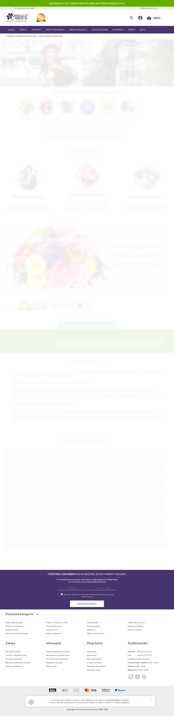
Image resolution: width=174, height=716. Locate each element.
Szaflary (132, 540)
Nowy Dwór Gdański (155, 528)
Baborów (10, 507)
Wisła (132, 544)
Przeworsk (19, 494)
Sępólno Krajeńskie (56, 537)
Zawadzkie (64, 547)
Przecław (156, 491)
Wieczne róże (52, 630)
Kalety (51, 519)
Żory (135, 457)
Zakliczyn (39, 547)
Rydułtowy (10, 537)
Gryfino (36, 477)
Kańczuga (77, 519)
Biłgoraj (37, 468)
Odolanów (44, 530)
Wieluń (105, 544)
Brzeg (145, 468)
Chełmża (148, 510)
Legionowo (160, 459)
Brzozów (159, 468)
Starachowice (83, 461)
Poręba (153, 533)
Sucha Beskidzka (103, 498)
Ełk (150, 457)
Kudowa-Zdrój (31, 524)
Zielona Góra (54, 452)
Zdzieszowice (51, 505)
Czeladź (160, 471)
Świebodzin (150, 498)
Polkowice (123, 491)
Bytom (45, 452)
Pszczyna (40, 494)
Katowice (84, 450)
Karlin (162, 477)
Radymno (98, 535)
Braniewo (19, 510)
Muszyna (52, 528)
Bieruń (66, 507)
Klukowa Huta (102, 480)
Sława (104, 496)
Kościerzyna (142, 480)
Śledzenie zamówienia (96, 666)
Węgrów (89, 544)
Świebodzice (88, 542)
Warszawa (9, 450)
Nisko (148, 487)
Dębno (71, 473)
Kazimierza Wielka (46, 480)
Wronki (22, 547)
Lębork (115, 482)
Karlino (86, 519)
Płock (132, 452)
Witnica (8, 503)
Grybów (51, 517)
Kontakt (31, 8)
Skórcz (131, 537)
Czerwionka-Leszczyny (114, 512)
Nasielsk (78, 528)
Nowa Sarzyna (119, 528)
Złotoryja (115, 547)
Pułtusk (65, 535)
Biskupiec (90, 507)
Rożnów (133, 494)
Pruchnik (40, 535)
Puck (47, 494)
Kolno (144, 519)
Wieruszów (114, 544)
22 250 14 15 (20, 8)
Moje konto (95, 643)
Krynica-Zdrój (76, 482)
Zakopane (161, 503)
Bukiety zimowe (12, 630)
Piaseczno (53, 461)
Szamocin (141, 540)
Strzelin (73, 540)
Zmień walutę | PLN (149, 8)
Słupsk (60, 454)
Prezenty (36, 29)
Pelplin (44, 533)
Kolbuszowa (135, 519)
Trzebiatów (67, 501)
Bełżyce (44, 507)
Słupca (148, 537)
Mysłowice (114, 454)
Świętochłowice (31, 461)
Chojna (64, 471)
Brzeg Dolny (52, 510)
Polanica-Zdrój (104, 491)
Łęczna (21, 526)
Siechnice (63, 496)
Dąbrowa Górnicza (114, 452)
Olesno (87, 489)
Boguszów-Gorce (114, 507)
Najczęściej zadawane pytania (17, 662)
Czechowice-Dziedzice (77, 512)
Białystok (93, 450)
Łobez (23, 484)
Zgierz (137, 459)
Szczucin (9, 542)
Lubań (106, 524)
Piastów (60, 533)
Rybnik (64, 452)
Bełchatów (113, 459)
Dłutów (78, 473)
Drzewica (141, 473)
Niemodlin (119, 487)
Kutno (67, 464)
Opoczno (120, 489)
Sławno (97, 496)
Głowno (47, 514)
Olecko (54, 530)
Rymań (24, 537)
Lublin (75, 450)
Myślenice (40, 487)
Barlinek (124, 466)
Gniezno (9, 457)
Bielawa (29, 468)
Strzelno (81, 540)
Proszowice (30, 535)
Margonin (63, 526)
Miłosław (129, 526)
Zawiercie (43, 461)
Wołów (14, 547)
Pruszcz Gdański (144, 491)
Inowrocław (75, 457)
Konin (122, 454)
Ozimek (10, 491)
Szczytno (18, 542)
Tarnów (161, 452)
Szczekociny (162, 540)
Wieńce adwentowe (95, 633)
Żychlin (8, 549)
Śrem (20, 498)
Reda (134, 535)
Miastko (134, 484)
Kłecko (107, 519)
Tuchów (8, 544)
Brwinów (42, 510)
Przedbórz (9, 494)
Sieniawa (88, 537)
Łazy (14, 526)
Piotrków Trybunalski (91, 457)
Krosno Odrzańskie (61, 482)
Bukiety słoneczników (14, 626)
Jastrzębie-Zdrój (71, 454)
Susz (109, 540)
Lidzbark (81, 524)
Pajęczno (20, 533)
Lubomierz (132, 524)
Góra (165, 514)
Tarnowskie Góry (33, 459)
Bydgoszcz (59, 450)
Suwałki (40, 457)
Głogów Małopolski (51, 475)
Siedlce (105, 454)
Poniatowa (144, 533)
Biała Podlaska (100, 459)
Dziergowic (10, 475)
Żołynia (153, 547)
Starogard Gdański (134, 461)
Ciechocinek (107, 471)
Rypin (31, 537)
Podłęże (84, 491)
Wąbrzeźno (52, 544)
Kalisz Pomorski (112, 477)
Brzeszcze (71, 510)
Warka (43, 544)
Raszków (119, 535)
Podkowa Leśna (72, 491)
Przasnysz (49, 535)
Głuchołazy (68, 514)
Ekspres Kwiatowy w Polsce (58, 651)
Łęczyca (28, 526)
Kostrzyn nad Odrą (157, 480)
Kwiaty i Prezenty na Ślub (57, 622)
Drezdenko (130, 473)
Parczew (29, 533)
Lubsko (61, 484)
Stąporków (46, 498)
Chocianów (158, 510)
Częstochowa (134, 450)
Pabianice (105, 457)
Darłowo (129, 512)
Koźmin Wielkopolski (93, 521)
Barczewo (36, 507)
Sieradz (54, 464)
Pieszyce (69, 533)
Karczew (155, 477)
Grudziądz (42, 454)
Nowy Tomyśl (11, 530)
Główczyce (57, 514)
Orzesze (99, 530)
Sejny (44, 537)
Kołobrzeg (45, 464)
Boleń (118, 468)
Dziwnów (30, 514)
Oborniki (35, 530)
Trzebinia (78, 501)
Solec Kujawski (13, 540)
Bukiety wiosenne (53, 633)
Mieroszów (82, 526)
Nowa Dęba (95, 528)
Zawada (30, 505)
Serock (55, 496)
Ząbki (119, 503)
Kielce (109, 450)
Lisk (17, 484)
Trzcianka (138, 542)
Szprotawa (24, 501)
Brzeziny (80, 510)
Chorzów (9, 454)
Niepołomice (130, 487)
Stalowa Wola (62, 459)
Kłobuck (73, 480)
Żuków (85, 505)
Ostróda (153, 489)
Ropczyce (161, 535)
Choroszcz (28, 512)
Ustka (101, 501)
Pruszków (143, 457)
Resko (125, 494)
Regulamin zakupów (54, 662)
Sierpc (96, 537)
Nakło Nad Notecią (65, 528)
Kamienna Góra (143, 477)
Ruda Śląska (74, 452)
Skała (71, 496)
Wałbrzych (140, 452)
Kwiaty (23, 29)
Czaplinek (134, 471)
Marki (127, 484)
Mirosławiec (139, 526)
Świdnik (20, 466)
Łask (155, 524)
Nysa (61, 464)
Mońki (8, 528)
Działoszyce (151, 473)
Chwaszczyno (50, 512)
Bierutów (75, 507)
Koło (159, 519)
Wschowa (81, 503)
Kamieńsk (67, 519)
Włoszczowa (33, 503)
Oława (79, 489)
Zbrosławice (84, 547)
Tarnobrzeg (148, 461)
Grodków (35, 517)
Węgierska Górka (77, 544)
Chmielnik (46, 471)
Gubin (43, 477)
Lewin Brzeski (57, 524)
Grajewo (26, 517)
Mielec (45, 459)
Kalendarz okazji (93, 670)
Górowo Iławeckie (13, 517)
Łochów (30, 484)
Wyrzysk (30, 547)
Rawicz (127, 535)
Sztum (33, 501)
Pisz (85, 533)
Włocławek (151, 452)
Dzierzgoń (20, 514)
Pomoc (132, 29)
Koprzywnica (41, 521)
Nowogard (70, 489)
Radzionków (109, 535)
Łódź (43, 450)
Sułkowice (101, 540)
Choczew (56, 471)
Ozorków (146, 530)
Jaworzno (51, 454)
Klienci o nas (51, 666)
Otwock (85, 464)
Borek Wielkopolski (149, 507)
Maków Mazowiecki (104, 484)
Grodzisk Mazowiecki (151, 475)
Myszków (59, 487)
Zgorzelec (63, 505)
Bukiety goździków (136, 626)
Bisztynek (46, 468)
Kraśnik (48, 482)
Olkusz (103, 489)
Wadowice (131, 501)
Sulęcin (125, 498)
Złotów (123, 547)
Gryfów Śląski (62, 517)
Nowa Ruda (106, 528)
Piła (128, 454)
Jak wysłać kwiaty (13, 651)
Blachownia (101, 507)
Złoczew (105, 547)
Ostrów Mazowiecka (120, 530)
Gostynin (141, 514)
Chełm (156, 457)
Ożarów (154, 530)
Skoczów (123, 537)
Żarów (137, 547)
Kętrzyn (64, 480)
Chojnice (29, 466)
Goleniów (86, 475)
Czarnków (62, 512)
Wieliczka (160, 501)
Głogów (154, 454)
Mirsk (148, 526)
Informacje (53, 643)
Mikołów (130, 464)
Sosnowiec (159, 450)
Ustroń (109, 501)
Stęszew (41, 540)
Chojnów (18, 512)
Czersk (100, 512)
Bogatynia (98, 468)
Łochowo (37, 526)
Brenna (27, 510)
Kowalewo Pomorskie (14, 482)
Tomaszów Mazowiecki (15, 459)
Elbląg (125, 452)
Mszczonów (25, 528)
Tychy (82, 452)
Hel (80, 517)
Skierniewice (95, 461)
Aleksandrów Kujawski (130, 505)
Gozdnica (137, 475)
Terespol (128, 542)
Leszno (114, 457)
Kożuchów (117, 521)
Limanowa (148, 482)
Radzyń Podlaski (98, 494)
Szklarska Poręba (30, 542)
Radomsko (19, 464)
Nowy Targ (60, 489)
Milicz (121, 526)
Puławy (122, 461)
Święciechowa (117, 542)
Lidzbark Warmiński (135, 482)
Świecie (160, 498)
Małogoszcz (119, 484)
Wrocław (27, 450)
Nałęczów (89, 487)
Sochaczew (121, 496)
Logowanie (91, 651)
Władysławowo (20, 503)
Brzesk (152, 468)
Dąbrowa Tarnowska (43, 473)
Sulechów (116, 498)
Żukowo (161, 547)
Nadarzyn (79, 487)
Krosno (36, 464)
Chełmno (37, 471)
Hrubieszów (88, 517)
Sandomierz (20, 496)
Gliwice (17, 452)
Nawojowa (109, 487)
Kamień (58, 519)
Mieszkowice (10, 487)
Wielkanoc (91, 630)
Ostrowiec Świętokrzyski (24, 457)
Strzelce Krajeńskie (61, 498)
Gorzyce (127, 475)
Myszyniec (69, 487)
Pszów (58, 535)
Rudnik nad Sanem (158, 494)
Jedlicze (151, 517)
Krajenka (134, 521)
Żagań (130, 547)
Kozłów (28, 482)
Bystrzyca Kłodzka (127, 510)
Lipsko (89, 524)
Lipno (156, 482)
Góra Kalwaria (105, 475)
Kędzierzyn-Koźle (76, 459)
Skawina (78, 496)
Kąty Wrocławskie (30, 480)
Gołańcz (121, 514)
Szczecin (49, 450)
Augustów (109, 466)
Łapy (150, 524)
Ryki (18, 537)
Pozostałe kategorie (22, 614)
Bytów (28, 471)
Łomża (129, 457)
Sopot (14, 498)
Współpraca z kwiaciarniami (57, 655)
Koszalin (18, 454)
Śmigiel (67, 542)
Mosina (15, 528)
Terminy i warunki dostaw (16, 655)
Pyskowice (75, 535)
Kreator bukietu (78, 29)
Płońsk (62, 491)
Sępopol (46, 496)
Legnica (32, 454)
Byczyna (20, 471)
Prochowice (18, 535)
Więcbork (124, 544)
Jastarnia (79, 477)
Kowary (70, 521)
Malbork (47, 466)
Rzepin (38, 537)
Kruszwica (9, 524)
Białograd (9, 468)
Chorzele (73, 471)
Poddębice (120, 533)
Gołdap (99, 514)
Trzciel (58, 501)
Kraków (18, 450)
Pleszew (91, 533)
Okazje (11, 29)
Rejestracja (92, 655)
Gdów (30, 475)
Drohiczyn (155, 512)
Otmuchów (163, 489)
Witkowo (140, 544)
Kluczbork (91, 480)
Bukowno (114, 510)
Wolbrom (44, 503)
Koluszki (151, 519)
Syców (125, 540)
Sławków (140, 537)
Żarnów (22, 505)
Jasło (72, 477)
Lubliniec (46, 484)
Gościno (158, 514)
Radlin (90, 535)
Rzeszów (9, 452)
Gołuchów (131, 514)
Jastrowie (135, 517)
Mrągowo (31, 487)
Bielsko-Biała (35, 452)
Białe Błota (20, 468)
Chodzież (9, 512)
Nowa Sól (156, 464)
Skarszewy (113, 537)
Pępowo (52, 533)
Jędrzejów (34, 519)
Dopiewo (145, 512)
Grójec (43, 517)
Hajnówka (73, 517)
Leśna (47, 524)
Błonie (62, 468)
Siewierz (104, 537)
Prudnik (132, 491)
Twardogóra (19, 544)
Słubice (112, 496)
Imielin (108, 517)
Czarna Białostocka (148, 471)
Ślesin (59, 542)
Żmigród (145, 547)
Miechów (72, 526)
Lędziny (67, 524)
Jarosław (64, 466)
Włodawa (149, 544)
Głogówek (65, 475)
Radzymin (85, 494)
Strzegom (65, 540)
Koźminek (107, 521)
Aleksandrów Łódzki (149, 505)
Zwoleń (101, 505)
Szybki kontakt (138, 643)
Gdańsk (68, 450)
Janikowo (126, 517)
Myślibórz (50, 487)
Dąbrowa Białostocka (24, 473)
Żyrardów (38, 466)
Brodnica (137, 468)
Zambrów (49, 547)
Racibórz (9, 461)
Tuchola (158, 542)
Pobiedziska (109, 533)
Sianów (69, 537)
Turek (95, 501)
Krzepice (19, 524)
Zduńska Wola (119, 464)
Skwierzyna (88, 496)
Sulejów (132, 498)
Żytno (108, 505)
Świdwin (140, 498)
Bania (117, 466)
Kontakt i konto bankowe (57, 659)
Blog (142, 29)
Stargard (163, 454)
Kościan (61, 521)
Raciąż (83, 535)
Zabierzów (127, 503)
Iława (97, 517)
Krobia (154, 521)
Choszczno (38, 512)
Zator (56, 547)
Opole (143, 450)
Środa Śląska (76, 542)
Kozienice (79, 521)
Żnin (79, 505)
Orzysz (107, 530)
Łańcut (107, 482)
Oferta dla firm (99, 29)
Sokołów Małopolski (136, 496)
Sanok (29, 496)
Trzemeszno (148, 542)
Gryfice (29, 477)
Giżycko (38, 475)
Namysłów (98, 487)
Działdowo (9, 514)
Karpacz (8, 480)
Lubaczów (98, 524)
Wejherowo (71, 461)
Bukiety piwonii (93, 626)
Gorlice (95, 475)
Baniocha (19, 507)
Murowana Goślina (39, 528)
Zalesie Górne (11, 505)
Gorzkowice (118, 475)
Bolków (136, 507)
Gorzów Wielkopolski (96, 452)
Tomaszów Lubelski (46, 501)
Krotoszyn (162, 521)
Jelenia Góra (95, 454)
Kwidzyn (99, 482)
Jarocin (65, 477)
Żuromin (93, 505)
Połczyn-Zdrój (132, 533)
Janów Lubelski (54, 477)
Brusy (34, 510)
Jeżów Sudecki (22, 519)
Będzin (131, 459)
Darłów (57, 473)
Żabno (153, 503)
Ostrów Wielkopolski (54, 457)
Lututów (77, 484)
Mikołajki (21, 487)
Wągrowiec (63, 544)
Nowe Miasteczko (46, 489)
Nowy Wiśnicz (24, 530)
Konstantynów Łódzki (24, 521)
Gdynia (102, 450)
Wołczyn (53, 503)
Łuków (69, 484)
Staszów (24, 540)
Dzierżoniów (21, 475)
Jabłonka (116, 517)
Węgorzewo (149, 501)
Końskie (113, 480)
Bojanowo (128, 507)
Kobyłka (124, 519)
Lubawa (123, 524)
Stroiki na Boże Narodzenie (16, 633)
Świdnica (123, 459)
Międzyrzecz (144, 484)
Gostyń (150, 514)
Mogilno (162, 526)
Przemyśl (89, 459)
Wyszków (111, 503)
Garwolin (39, 514)
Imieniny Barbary (135, 630)
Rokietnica (151, 535)
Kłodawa (116, 519)
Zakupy (10, 643)
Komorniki (9, 521)
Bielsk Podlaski (56, 507)
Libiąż (74, 524)
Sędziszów (37, 496)
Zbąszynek (39, 505)
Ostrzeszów (135, 530)
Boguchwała (109, 468)
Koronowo (52, 521)
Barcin (27, 507)
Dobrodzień (101, 473)
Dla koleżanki (92, 622)
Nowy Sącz (84, 454)
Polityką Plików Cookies (118, 700)
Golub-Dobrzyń (110, 514)
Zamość (121, 457)
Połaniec (93, 491)
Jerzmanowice (91, 477)
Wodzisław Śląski (110, 461)
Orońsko (144, 489)
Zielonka (72, 505)
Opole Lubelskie (132, 489)
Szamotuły (151, 540)
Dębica (28, 464)
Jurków (101, 477)
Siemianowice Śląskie (141, 454)
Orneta (91, 530)
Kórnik (126, 521)
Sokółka (164, 537)
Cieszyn (117, 471)
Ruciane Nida (143, 494)
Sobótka (155, 537)
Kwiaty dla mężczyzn (136, 622)
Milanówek (112, 526)
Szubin (41, 542)
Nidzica (86, 528)
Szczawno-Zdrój (12, 501)
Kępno (100, 519)
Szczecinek (95, 464)
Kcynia (93, 519)
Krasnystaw (145, 521)
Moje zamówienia (94, 659)
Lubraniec (142, 524)
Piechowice (28, 491)
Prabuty (161, 533)
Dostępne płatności (13, 659)
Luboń (54, 484)
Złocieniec (95, 547)
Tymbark (29, 544)
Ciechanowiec (94, 471)
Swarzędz (117, 540)
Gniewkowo (89, 514)
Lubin (66, 457)
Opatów (111, 489)
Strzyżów (91, 498)
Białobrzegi (158, 466)
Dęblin (64, 473)
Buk (87, 510)
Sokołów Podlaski (153, 496)
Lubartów (114, 524)
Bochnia (78, 468)
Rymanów (9, 496)
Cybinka (125, 471)
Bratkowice (127, 468)
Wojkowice (159, 544)
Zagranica (118, 29)
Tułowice (87, 501)
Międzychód (102, 526)
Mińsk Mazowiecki (143, 464)
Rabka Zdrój (64, 494)
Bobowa (69, 468)
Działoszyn (162, 473)
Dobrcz (137, 512)
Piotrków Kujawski (49, 491)
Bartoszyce (134, 466)
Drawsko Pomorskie (116, 473)
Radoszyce (75, 494)
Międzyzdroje (156, 484)
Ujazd (37, 544)
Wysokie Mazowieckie (96, 503)
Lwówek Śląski (88, 484)
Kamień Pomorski (127, 477)
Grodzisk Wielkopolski (14, 477)
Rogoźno (141, 535)
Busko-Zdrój (10, 471)
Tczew (52, 459)
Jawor (143, 517)
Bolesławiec (10, 466)
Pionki (37, 491)
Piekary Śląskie (148, 459)
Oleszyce (62, 530)
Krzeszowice (88, 482)
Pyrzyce (54, 494)
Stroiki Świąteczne (54, 626)
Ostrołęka (18, 461)
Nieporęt (141, 487)
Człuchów (9, 473)
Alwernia (88, 466)
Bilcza (82, 507)
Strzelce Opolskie (78, 498)
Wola (7, 547)
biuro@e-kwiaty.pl (142, 659)
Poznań (36, 450)
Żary (71, 466)
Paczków (18, 491)
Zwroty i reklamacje (13, 666)
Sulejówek (91, 540)
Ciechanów (76, 464)
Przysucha (30, 494)
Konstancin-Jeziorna (127, 480)
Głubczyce (76, 475)
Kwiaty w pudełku (55, 29)
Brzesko (62, 510)
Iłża (102, 517)
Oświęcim (79, 466)
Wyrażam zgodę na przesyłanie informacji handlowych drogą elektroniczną (88, 595)
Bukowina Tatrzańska (99, 510)
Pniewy (100, 533)
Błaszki (55, 468)
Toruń (124, 450)
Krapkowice (38, 482)
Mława (155, 526)
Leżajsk (122, 482)
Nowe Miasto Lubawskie (27, 489)
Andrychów (98, 466)
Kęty (58, 480)
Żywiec (116, 505)
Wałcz (139, 501)
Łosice (38, 484)
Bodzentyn (87, 468)
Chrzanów (82, 471)
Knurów (55, 466)
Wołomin (62, 503)
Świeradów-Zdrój (102, 542)
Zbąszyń (74, 547)
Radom (151, 450)
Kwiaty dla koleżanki (13, 622)
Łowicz (54, 526)
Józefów (43, 519)
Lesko (40, 524)
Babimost (164, 505)
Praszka (8, 535)
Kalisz (25, 454)
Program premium (94, 662)
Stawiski (32, 540)
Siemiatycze (78, 537)
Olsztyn (116, 450)
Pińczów (78, 533)
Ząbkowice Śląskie (141, 503)
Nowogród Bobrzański (135, 528)
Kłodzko (81, 480)
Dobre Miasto (89, 473)
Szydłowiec (51, 542)
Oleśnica (95, 489)
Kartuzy (17, 480)
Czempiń (92, 512)
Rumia (61, 461)
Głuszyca (79, 514)
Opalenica (82, 530)
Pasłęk (37, 533)
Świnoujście (106, 464)
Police (114, 491)
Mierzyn (91, 526)
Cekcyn (139, 510)
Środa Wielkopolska (32, 498)
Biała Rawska (146, 466)
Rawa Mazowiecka (113, 494)
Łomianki (46, 526)
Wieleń (97, 544)
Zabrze (25, 452)
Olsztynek (72, 530)
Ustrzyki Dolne (119, 501)
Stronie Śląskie (53, 540)
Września (72, 503)
